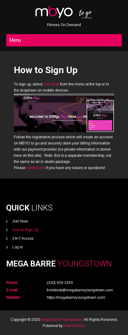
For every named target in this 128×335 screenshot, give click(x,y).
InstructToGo (74, 326)
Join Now (51, 84)
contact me (35, 168)
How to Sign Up (25, 230)
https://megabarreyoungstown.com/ (76, 297)
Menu (15, 40)
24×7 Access (23, 238)
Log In (17, 247)
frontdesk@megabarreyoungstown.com (80, 290)
